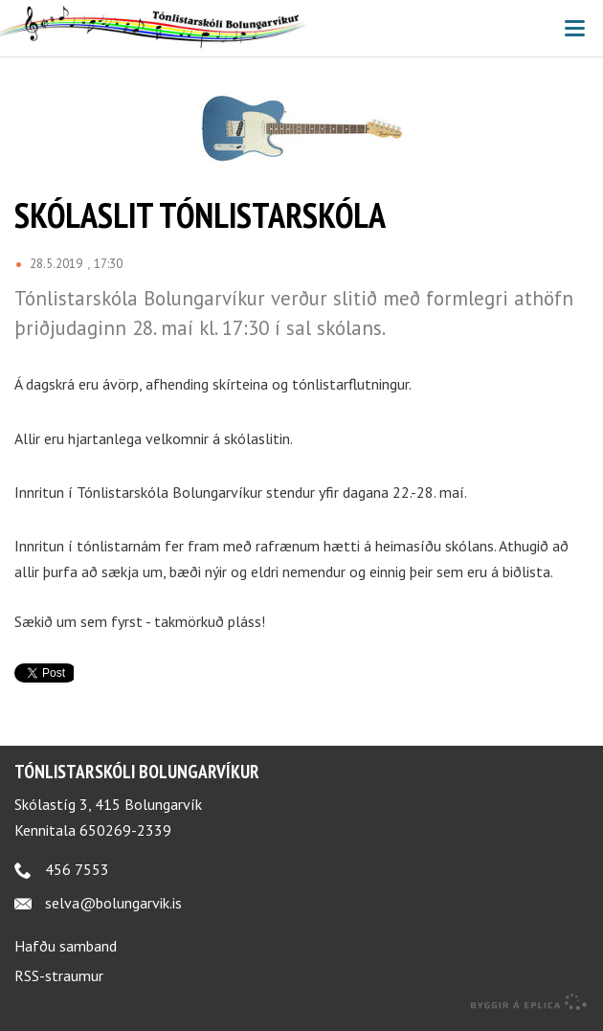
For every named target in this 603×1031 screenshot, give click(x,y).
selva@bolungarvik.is (113, 902)
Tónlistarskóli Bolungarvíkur (136, 771)
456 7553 (77, 869)
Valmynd (574, 29)
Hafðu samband (65, 945)
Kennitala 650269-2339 (92, 830)
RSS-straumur (58, 975)
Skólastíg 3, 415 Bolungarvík (108, 804)
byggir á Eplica (529, 1002)
